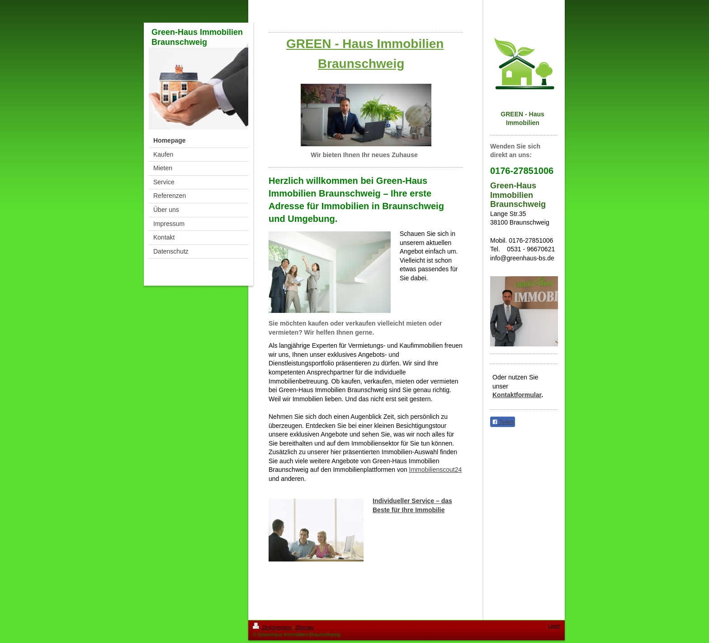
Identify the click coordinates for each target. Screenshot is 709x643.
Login (554, 626)
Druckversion (273, 627)
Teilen (502, 422)
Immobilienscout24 (435, 469)
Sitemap (304, 627)
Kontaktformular (516, 394)
